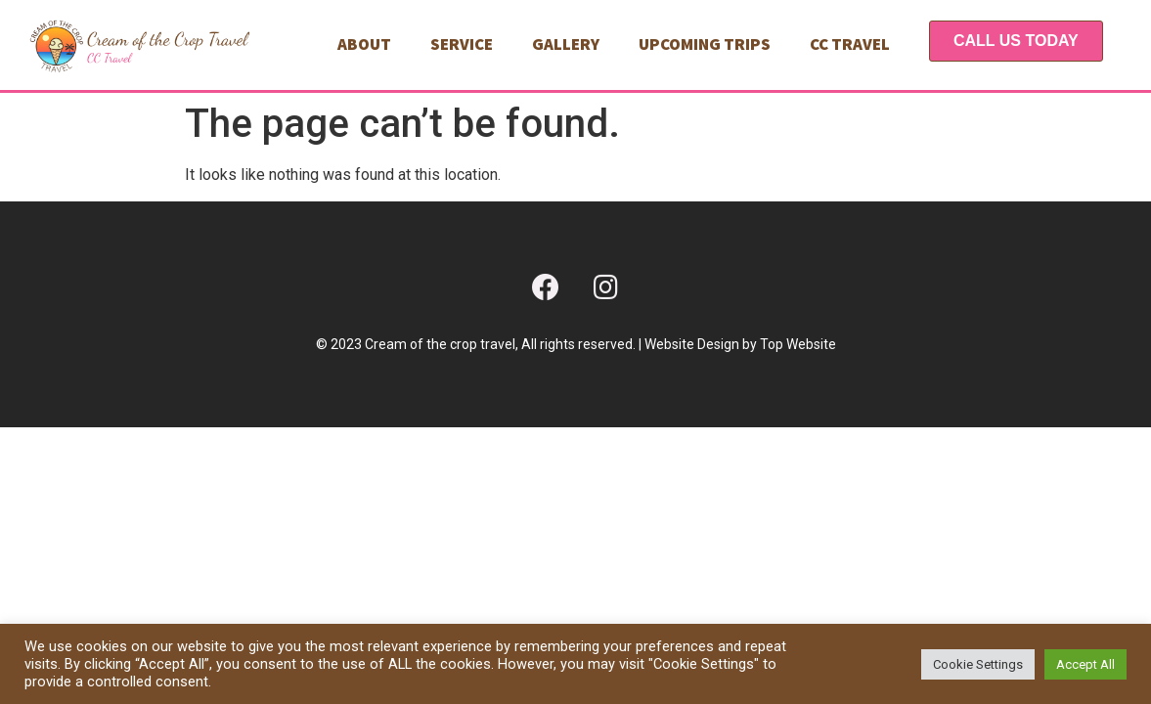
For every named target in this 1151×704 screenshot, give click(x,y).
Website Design (691, 344)
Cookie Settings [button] (978, 664)
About (364, 44)
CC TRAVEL (850, 44)
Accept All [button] (1085, 664)
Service (461, 44)
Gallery (565, 44)
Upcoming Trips (705, 44)
